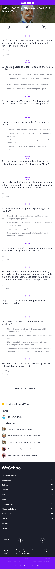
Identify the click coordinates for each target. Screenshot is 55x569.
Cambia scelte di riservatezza (41, 561)
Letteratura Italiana (9, 475)
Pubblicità (27, 558)
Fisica (4, 499)
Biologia (5, 485)
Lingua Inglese (7, 504)
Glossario (5, 528)
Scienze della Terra (9, 509)
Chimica (5, 490)
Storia (4, 494)
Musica (4, 518)
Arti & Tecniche (8, 514)
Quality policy (46, 558)
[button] (2, 2)
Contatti (9, 558)
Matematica (6, 480)
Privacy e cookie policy (14, 561)
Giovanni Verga (22, 404)
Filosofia (5, 523)
